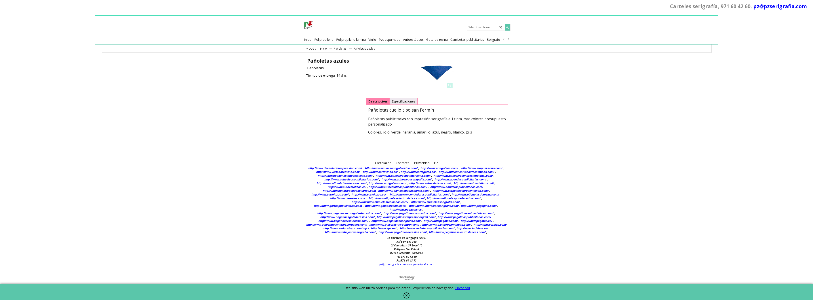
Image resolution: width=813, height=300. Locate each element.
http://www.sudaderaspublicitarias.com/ (427, 228)
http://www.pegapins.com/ (479, 205)
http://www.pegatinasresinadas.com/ (343, 221)
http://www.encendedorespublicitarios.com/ (419, 194)
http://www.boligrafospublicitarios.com (349, 190)
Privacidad (462, 288)
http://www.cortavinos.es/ (380, 172)
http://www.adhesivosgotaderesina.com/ (403, 175)
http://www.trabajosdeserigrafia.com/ (350, 232)
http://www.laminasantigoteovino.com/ (391, 168)
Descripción (377, 101)
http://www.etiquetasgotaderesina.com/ (453, 198)
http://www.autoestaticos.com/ (430, 183)
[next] (508, 39)
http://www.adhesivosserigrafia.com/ (407, 179)
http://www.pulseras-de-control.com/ (394, 224)
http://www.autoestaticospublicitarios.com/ (398, 187)
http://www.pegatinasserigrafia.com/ (396, 221)
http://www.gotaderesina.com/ (385, 205)
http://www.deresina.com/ (347, 198)
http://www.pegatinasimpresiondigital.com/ (406, 217)
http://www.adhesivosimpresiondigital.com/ (463, 175)
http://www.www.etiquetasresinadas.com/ (380, 202)
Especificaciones (403, 101)
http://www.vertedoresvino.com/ (338, 172)
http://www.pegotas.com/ (441, 221)
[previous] (504, 39)
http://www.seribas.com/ (490, 224)
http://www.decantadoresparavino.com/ (335, 168)
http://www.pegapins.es (406, 209)
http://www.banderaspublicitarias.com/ (456, 187)
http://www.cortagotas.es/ (418, 172)
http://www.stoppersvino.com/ (481, 168)
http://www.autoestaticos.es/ (347, 187)
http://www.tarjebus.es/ (472, 228)
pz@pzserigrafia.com (780, 6)
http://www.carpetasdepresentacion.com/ (461, 190)
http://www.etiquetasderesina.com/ (475, 194)
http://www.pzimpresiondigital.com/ (446, 224)
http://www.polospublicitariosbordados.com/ (336, 224)
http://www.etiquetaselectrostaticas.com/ (397, 198)
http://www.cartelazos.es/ (369, 194)
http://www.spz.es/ (383, 228)
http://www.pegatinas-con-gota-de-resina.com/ (349, 213)
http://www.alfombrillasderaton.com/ (341, 183)
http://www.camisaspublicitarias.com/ (403, 190)
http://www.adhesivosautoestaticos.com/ (466, 172)
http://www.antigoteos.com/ (439, 168)
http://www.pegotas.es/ (476, 221)
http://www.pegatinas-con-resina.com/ (409, 213)
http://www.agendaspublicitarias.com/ (460, 179)
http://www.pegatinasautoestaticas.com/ (345, 175)
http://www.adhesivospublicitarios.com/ (351, 179)
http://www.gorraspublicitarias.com (338, 205)
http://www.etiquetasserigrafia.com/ (435, 202)
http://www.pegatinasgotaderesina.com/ (347, 217)
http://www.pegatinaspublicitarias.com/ (464, 217)
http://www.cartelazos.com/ (330, 194)
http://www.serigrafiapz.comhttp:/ (346, 228)
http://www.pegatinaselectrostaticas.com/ (457, 232)
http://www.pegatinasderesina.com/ (403, 232)
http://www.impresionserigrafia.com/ (434, 205)
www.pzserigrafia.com (420, 264)
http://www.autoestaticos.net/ (474, 183)
